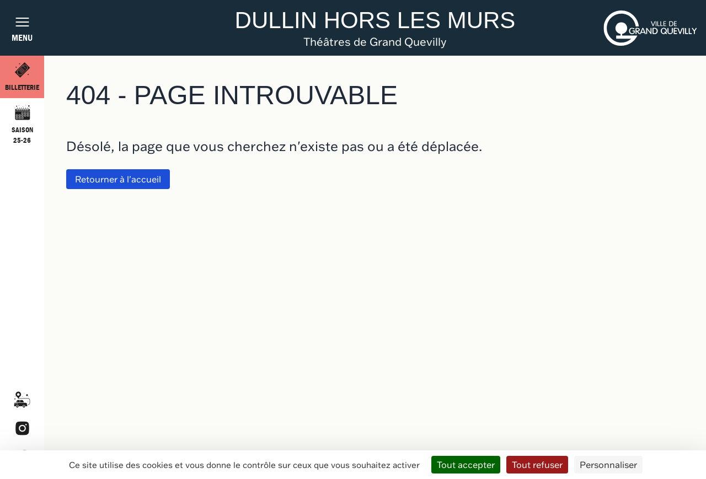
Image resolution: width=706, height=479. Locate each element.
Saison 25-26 (22, 135)
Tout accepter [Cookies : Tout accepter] (466, 464)
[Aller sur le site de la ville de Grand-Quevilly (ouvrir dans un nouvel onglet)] (650, 28)
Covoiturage (22, 399)
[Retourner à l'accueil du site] (375, 28)
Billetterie (22, 87)
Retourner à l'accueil (118, 179)
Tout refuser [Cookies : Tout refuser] (537, 464)
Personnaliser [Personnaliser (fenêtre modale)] (608, 464)
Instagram (22, 428)
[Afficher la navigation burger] (22, 28)
